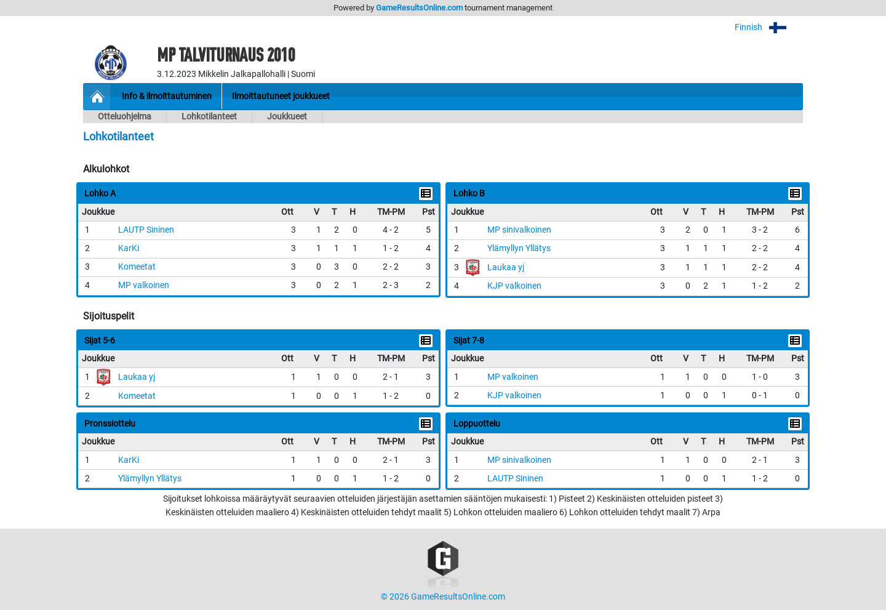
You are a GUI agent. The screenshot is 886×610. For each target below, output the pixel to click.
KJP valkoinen (514, 286)
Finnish (769, 27)
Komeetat (137, 267)
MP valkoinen (143, 285)
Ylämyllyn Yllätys (519, 248)
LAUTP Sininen (146, 230)
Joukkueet (287, 116)
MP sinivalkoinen (519, 230)
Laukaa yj (505, 267)
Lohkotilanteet (209, 116)
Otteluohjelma (124, 116)
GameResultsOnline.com (419, 7)
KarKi (128, 248)
